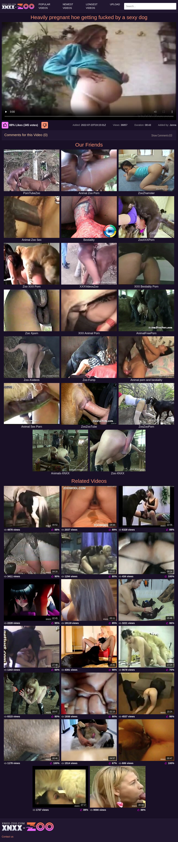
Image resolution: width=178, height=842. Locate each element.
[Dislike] (45, 125)
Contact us (7, 836)
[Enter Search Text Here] (150, 6)
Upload (115, 4)
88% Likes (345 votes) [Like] (20, 125)
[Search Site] (173, 6)
